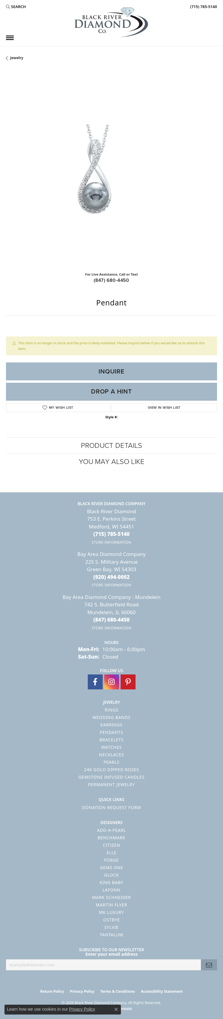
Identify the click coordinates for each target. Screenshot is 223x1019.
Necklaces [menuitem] (111, 754)
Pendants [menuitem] (111, 732)
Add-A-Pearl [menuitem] (111, 830)
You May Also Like (111, 461)
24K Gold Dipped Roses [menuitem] (111, 769)
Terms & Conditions (117, 991)
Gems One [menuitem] (111, 867)
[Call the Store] (111, 534)
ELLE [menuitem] (111, 852)
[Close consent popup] (116, 1009)
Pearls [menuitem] (112, 762)
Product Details (111, 445)
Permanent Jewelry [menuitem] (111, 784)
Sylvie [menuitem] (111, 927)
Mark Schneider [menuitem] (111, 897)
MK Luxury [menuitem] (111, 912)
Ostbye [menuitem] (111, 920)
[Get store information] (111, 542)
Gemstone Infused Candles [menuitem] (112, 777)
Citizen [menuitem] (111, 845)
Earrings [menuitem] (112, 725)
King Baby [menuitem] (111, 882)
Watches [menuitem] (111, 747)
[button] (16, 6)
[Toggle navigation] (10, 38)
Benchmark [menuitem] (111, 837)
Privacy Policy (82, 991)
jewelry (16, 57)
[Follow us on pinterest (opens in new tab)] (128, 681)
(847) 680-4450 (111, 280)
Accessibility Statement (162, 991)
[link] (203, 6)
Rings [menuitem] (112, 710)
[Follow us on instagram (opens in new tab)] (111, 681)
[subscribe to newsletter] (209, 964)
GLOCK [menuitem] (111, 875)
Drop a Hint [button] (111, 391)
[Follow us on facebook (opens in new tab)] (95, 681)
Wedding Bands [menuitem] (111, 717)
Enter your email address (111, 954)
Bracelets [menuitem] (111, 740)
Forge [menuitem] (111, 860)
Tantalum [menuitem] (111, 934)
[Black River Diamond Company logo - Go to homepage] (111, 22)
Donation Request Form (111, 807)
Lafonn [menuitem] (111, 890)
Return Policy (52, 991)
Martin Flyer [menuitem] (111, 905)
